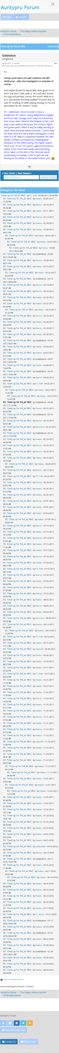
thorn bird (40, 427)
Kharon (49, 66)
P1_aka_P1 (40, 914)
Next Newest (24, 173)
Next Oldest (9, 173)
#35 (55, 64)
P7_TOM (33, 195)
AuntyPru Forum (8, 31)
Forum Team (28, 1041)
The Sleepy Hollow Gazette (33, 31)
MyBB (12, 1051)
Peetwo (39, 199)
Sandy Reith (41, 846)
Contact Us (9, 1041)
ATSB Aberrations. (12, 34)
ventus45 (39, 649)
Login (7, 17)
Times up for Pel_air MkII (13, 195)
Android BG (36, 1051)
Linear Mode (53, 47)
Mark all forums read (13, 1030)
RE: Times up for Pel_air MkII (17, 198)
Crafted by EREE (21, 1051)
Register (21, 17)
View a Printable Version (13, 980)
